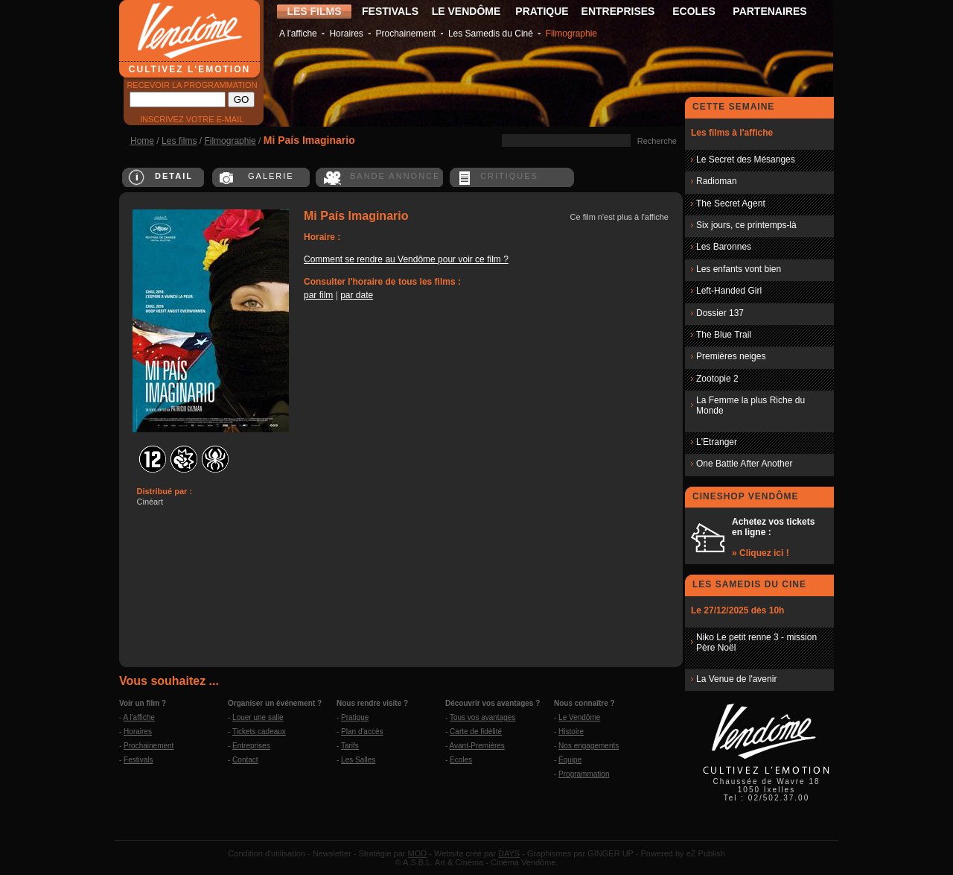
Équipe (569, 760)
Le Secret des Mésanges (745, 159)
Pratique (355, 717)
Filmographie (571, 33)
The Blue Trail (723, 334)
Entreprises (251, 746)
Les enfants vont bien (738, 269)
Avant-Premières (477, 746)
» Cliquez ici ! (760, 553)
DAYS (509, 853)
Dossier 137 (720, 313)
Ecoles (461, 760)
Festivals (138, 760)
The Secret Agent (730, 203)
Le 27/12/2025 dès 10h (737, 610)
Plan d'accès (362, 731)
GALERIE (271, 175)
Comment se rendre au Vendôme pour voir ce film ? (406, 259)
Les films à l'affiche (732, 132)
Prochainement (405, 33)
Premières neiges (730, 356)
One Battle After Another (744, 463)
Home (142, 141)
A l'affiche (298, 33)
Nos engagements (588, 746)
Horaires (346, 33)
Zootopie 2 (717, 378)
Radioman (716, 181)
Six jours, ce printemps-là (746, 225)
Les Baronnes (723, 246)
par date (356, 295)
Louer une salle (257, 717)
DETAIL (174, 175)
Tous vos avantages (482, 717)
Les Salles (358, 760)
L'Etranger (716, 442)
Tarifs (350, 746)
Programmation (583, 774)
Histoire (571, 731)
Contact (245, 760)
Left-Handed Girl (729, 290)
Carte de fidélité (476, 731)
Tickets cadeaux (259, 731)
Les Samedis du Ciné (490, 33)
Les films (179, 141)
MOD (417, 853)
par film (318, 295)
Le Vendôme (579, 717)
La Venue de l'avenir (736, 679)
